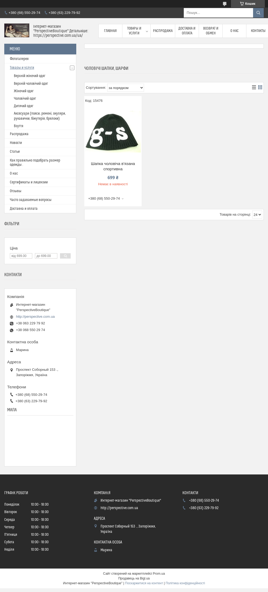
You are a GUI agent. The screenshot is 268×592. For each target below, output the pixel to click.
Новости (16, 143)
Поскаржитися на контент (144, 583)
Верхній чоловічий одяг (31, 84)
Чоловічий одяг (25, 98)
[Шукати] (258, 13)
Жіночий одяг (24, 91)
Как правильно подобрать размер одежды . (35, 162)
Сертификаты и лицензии (29, 182)
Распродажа (163, 31)
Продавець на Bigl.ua (134, 578)
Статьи (15, 152)
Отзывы (15, 191)
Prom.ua (159, 573)
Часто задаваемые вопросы (30, 200)
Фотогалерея (19, 59)
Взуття (18, 126)
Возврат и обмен (210, 30)
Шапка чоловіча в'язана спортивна (113, 166)
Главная (110, 31)
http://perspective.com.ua (35, 317)
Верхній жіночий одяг (29, 76)
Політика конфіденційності (185, 583)
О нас (234, 31)
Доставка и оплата (186, 30)
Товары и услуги (134, 30)
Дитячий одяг (23, 106)
